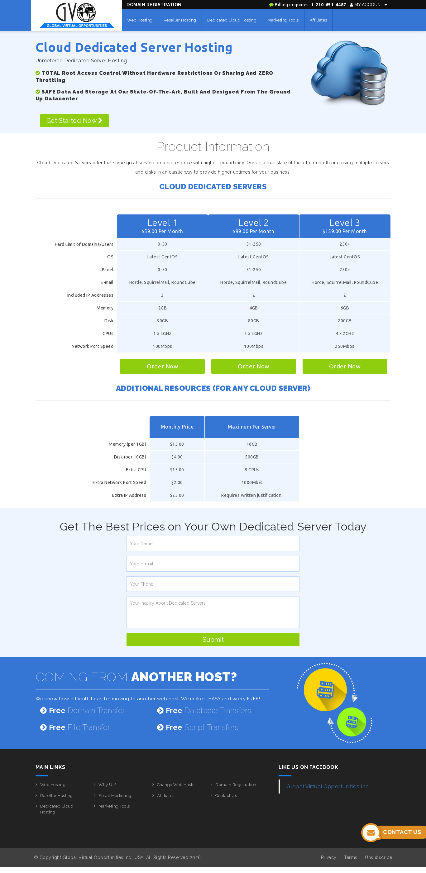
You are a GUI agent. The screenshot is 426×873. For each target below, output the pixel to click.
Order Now (163, 366)
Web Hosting (140, 20)
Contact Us (226, 795)
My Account (368, 4)
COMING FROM (136, 676)
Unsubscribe (378, 857)
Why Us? (107, 784)
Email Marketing (115, 795)
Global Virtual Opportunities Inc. (328, 786)
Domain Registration (154, 4)
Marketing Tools (283, 20)
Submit (213, 639)
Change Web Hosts (175, 784)
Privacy (329, 857)
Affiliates (318, 20)
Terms (350, 857)
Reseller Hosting (180, 20)
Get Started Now (74, 120)
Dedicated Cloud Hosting (232, 20)
